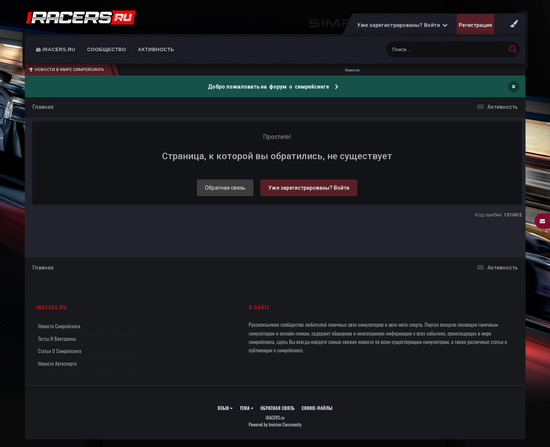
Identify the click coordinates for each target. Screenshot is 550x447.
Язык (225, 408)
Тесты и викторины (57, 338)
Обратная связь (225, 188)
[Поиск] (431, 49)
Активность (156, 49)
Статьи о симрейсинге (60, 351)
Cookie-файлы (317, 408)
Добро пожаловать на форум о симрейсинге (269, 87)
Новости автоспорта (57, 363)
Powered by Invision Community (275, 424)
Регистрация (475, 25)
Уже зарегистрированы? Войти (402, 25)
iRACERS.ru (56, 49)
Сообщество (106, 49)
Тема (246, 408)
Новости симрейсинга (59, 326)
